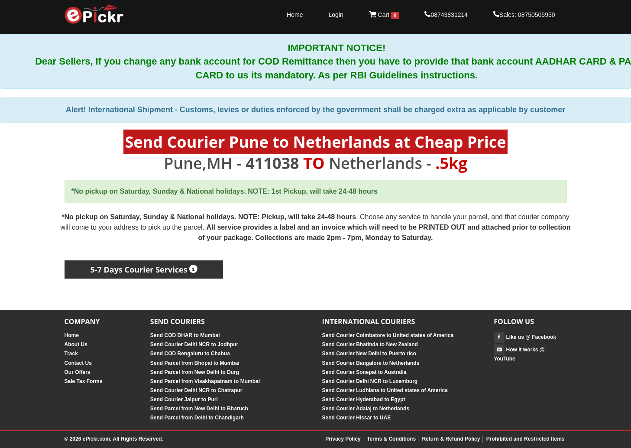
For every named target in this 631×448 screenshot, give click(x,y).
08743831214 (446, 14)
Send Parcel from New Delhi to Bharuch (199, 409)
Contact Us (78, 363)
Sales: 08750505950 (524, 14)
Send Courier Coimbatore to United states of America (387, 335)
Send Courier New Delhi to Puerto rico (369, 354)
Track (71, 354)
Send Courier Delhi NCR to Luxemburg (369, 381)
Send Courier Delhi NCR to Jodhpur (194, 344)
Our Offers (78, 372)
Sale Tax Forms (84, 381)
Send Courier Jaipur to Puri (184, 399)
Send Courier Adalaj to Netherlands (365, 409)
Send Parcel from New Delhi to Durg (194, 372)
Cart (384, 14)
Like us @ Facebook (525, 337)
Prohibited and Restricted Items (525, 439)
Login (335, 14)
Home (295, 14)
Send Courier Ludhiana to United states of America (384, 390)
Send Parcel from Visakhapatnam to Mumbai (205, 381)
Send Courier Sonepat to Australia (364, 372)
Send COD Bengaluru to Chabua (190, 354)
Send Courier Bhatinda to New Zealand (369, 344)
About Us (76, 344)
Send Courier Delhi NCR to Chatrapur (196, 390)
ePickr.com (96, 439)
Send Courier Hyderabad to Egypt (363, 399)
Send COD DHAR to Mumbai (185, 335)
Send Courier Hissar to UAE (356, 418)
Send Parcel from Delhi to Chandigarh (197, 418)
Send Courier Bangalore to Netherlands (370, 363)
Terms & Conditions (391, 439)
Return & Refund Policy (451, 439)
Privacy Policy (342, 439)
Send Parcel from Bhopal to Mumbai (194, 363)
